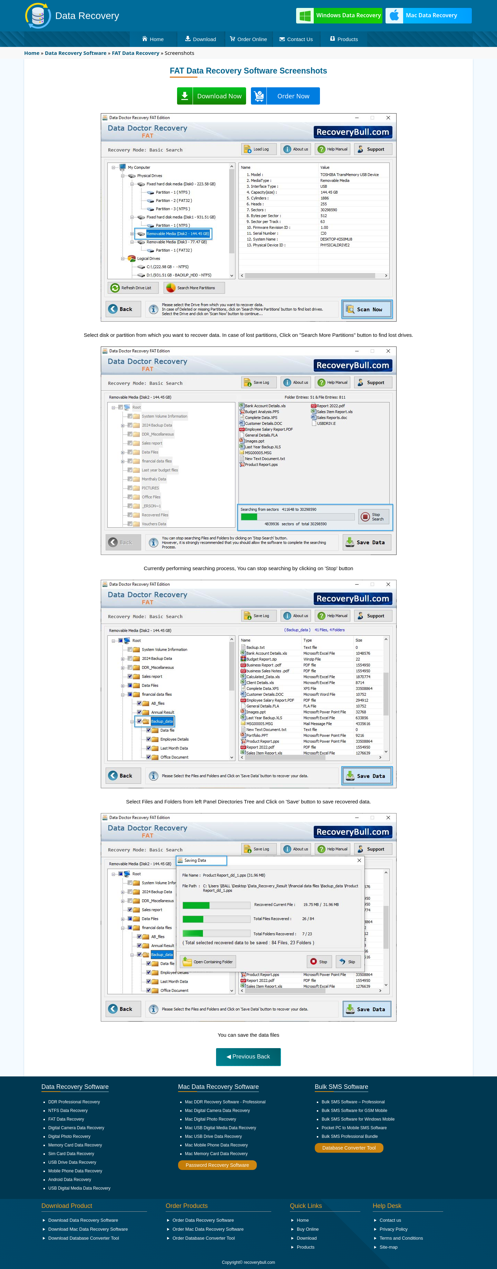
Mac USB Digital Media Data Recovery (220, 1127)
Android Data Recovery (69, 1179)
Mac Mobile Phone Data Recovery (216, 1145)
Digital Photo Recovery (69, 1136)
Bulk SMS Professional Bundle (350, 1136)
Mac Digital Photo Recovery (210, 1119)
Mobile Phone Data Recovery (75, 1171)
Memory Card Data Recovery (75, 1145)
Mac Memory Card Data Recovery (216, 1153)
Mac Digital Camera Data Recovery (217, 1110)
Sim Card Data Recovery (71, 1153)
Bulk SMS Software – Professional (353, 1102)
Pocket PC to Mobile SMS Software (354, 1127)
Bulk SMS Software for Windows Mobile (358, 1119)
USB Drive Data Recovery (72, 1162)
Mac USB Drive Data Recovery (213, 1136)
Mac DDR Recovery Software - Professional (225, 1102)
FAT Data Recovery (66, 1119)
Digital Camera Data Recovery (76, 1127)
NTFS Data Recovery (68, 1110)
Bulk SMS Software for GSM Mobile (354, 1110)
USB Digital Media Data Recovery (79, 1188)
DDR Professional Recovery (74, 1102)
